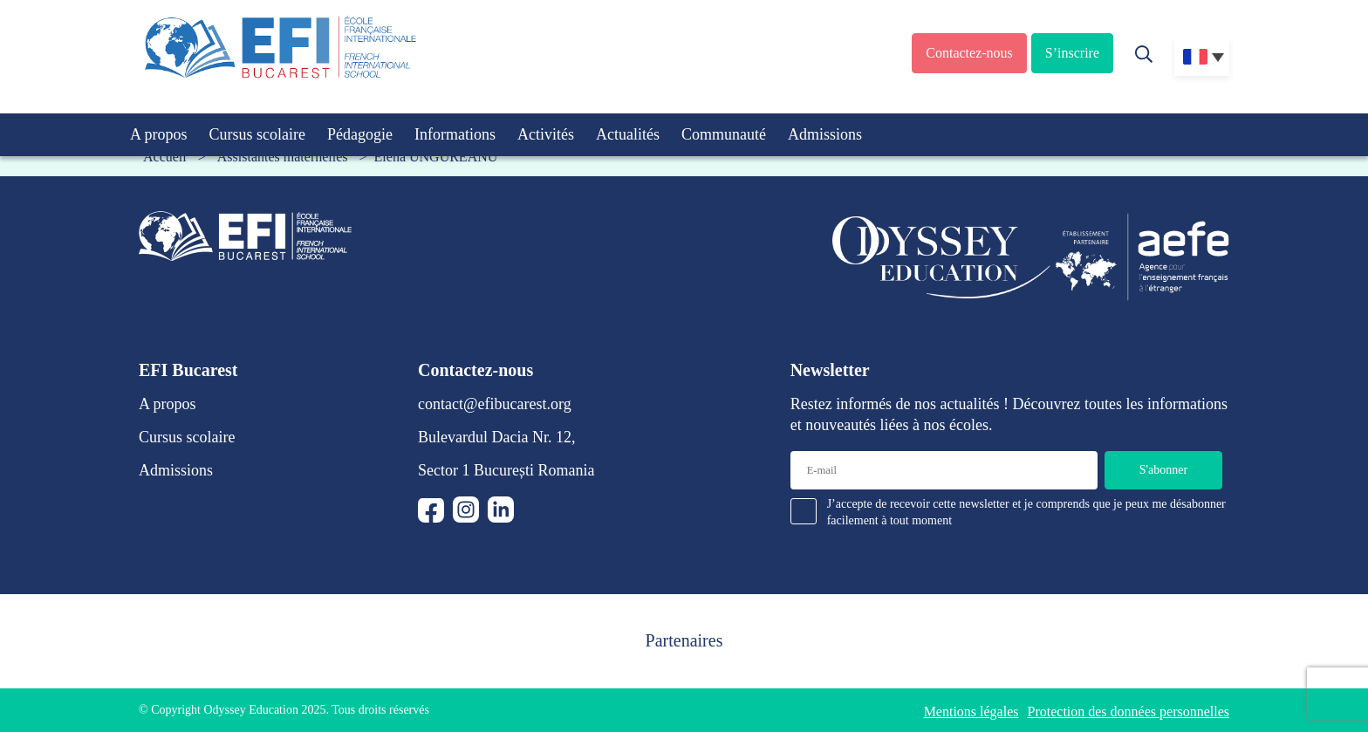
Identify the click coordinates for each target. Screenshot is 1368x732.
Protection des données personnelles (1129, 711)
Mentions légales (971, 711)
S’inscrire (1072, 52)
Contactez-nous (969, 52)
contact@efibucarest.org (494, 404)
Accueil (165, 156)
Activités (545, 134)
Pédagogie (360, 134)
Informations (455, 134)
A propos (159, 134)
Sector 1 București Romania (506, 470)
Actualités (628, 134)
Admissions (825, 134)
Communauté (723, 134)
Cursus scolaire (257, 134)
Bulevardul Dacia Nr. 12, (496, 437)
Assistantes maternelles (282, 156)
